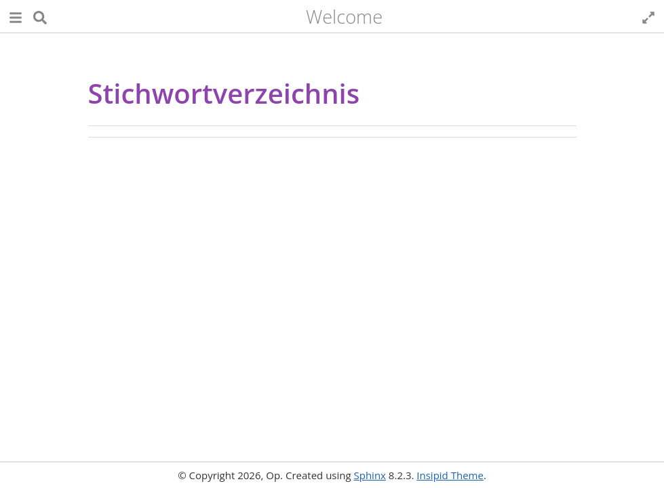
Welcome (344, 16)
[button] (15, 16)
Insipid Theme (450, 475)
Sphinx (370, 475)
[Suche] (40, 16)
